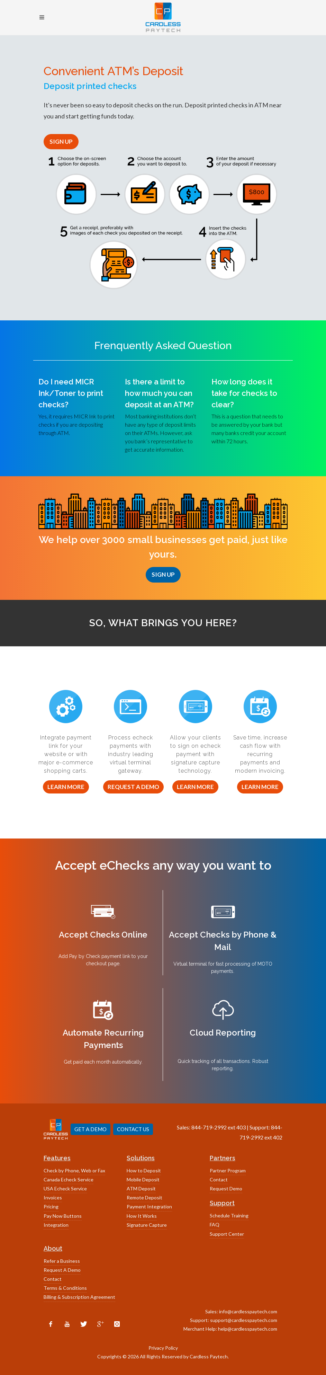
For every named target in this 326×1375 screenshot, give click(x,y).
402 (277, 1137)
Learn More (65, 786)
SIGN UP (61, 141)
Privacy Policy (163, 1348)
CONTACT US (133, 1129)
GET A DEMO (90, 1129)
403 (241, 1127)
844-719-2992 (209, 1127)
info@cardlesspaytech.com (248, 1311)
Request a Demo (133, 786)
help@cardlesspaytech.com (247, 1329)
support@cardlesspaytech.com (243, 1320)
